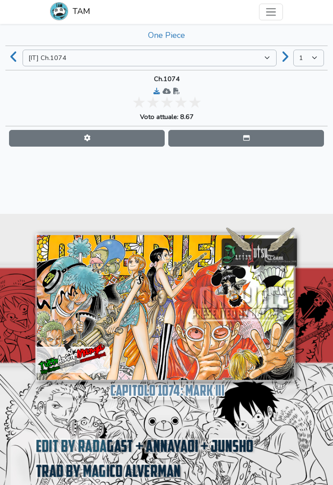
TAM (70, 12)
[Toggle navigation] (271, 12)
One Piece (166, 35)
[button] (87, 138)
